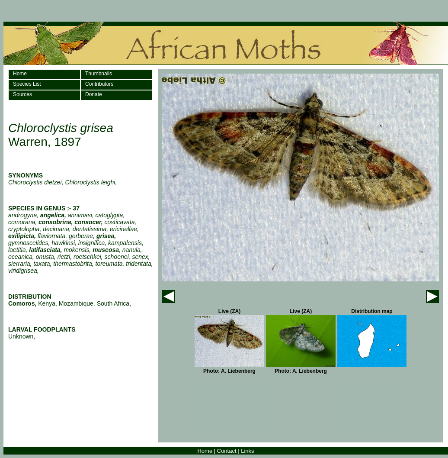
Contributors (99, 84)
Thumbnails (98, 74)
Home (20, 74)
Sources (22, 94)
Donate (93, 94)
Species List (27, 84)
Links (247, 451)
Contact (227, 451)
